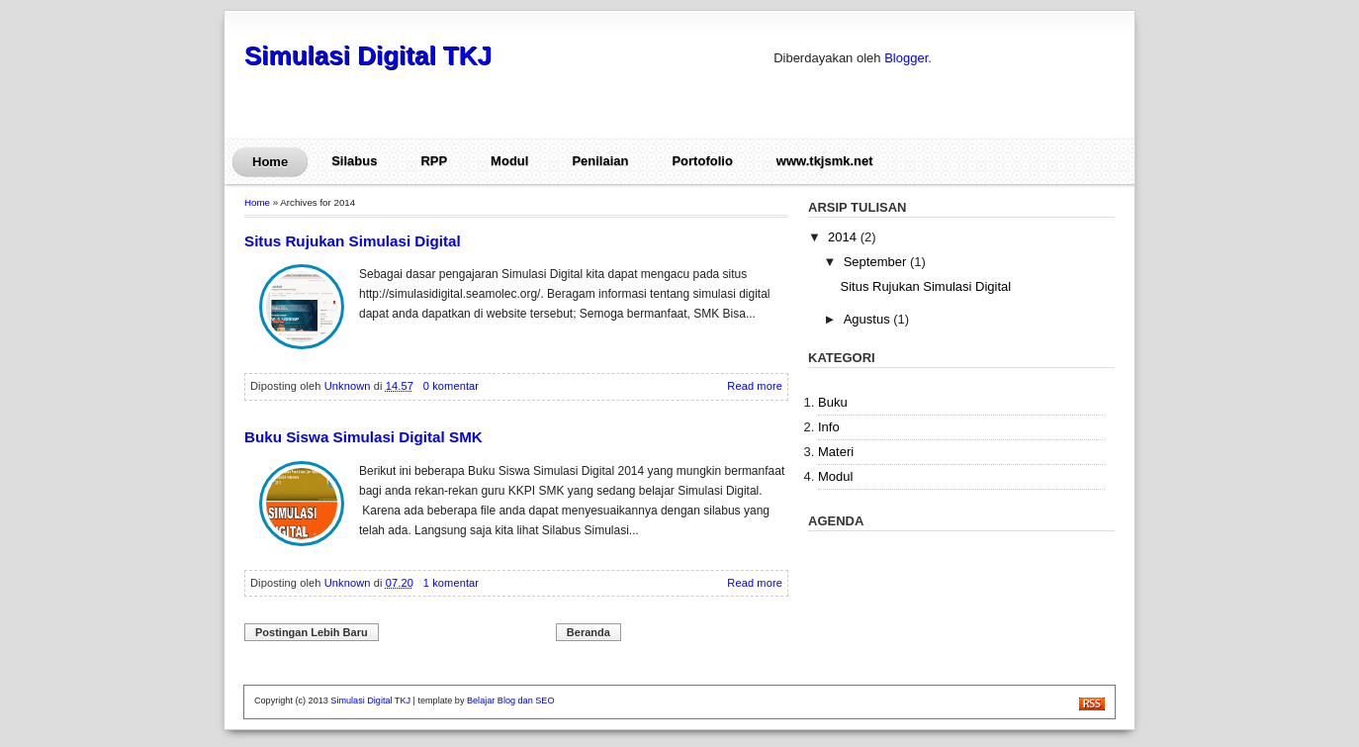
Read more (754, 386)
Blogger (906, 57)
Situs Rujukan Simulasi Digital (352, 241)
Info (829, 427)
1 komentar (451, 583)
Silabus (354, 160)
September (877, 261)
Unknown (349, 386)
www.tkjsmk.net (824, 160)
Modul (509, 160)
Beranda (588, 632)
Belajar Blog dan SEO (510, 700)
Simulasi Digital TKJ (368, 55)
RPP (433, 160)
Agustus (869, 319)
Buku (833, 402)
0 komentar (451, 386)
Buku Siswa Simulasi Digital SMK (363, 436)
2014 (844, 237)
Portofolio (702, 160)
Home (270, 161)
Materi (836, 451)
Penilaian (600, 160)
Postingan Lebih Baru (311, 632)
